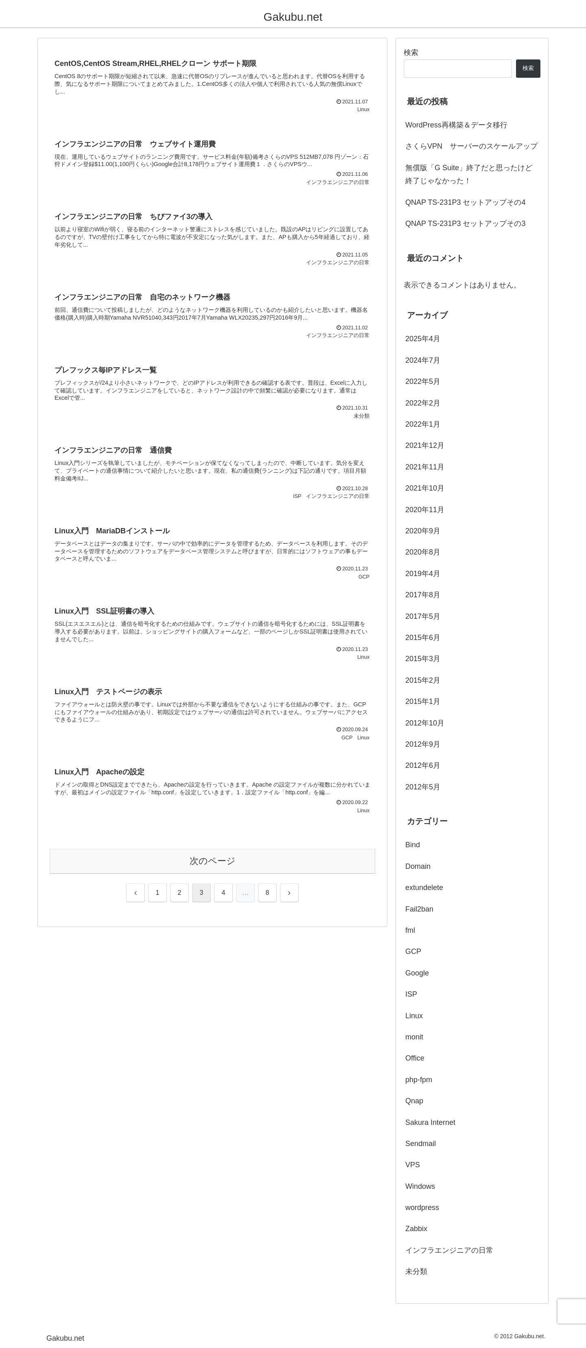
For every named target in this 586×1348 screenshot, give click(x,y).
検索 (411, 52)
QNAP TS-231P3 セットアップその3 (465, 223)
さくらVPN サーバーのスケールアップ (471, 146)
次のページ (213, 861)
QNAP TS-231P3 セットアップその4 (465, 202)
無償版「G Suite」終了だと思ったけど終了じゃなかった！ (468, 174)
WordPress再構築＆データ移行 (456, 125)
